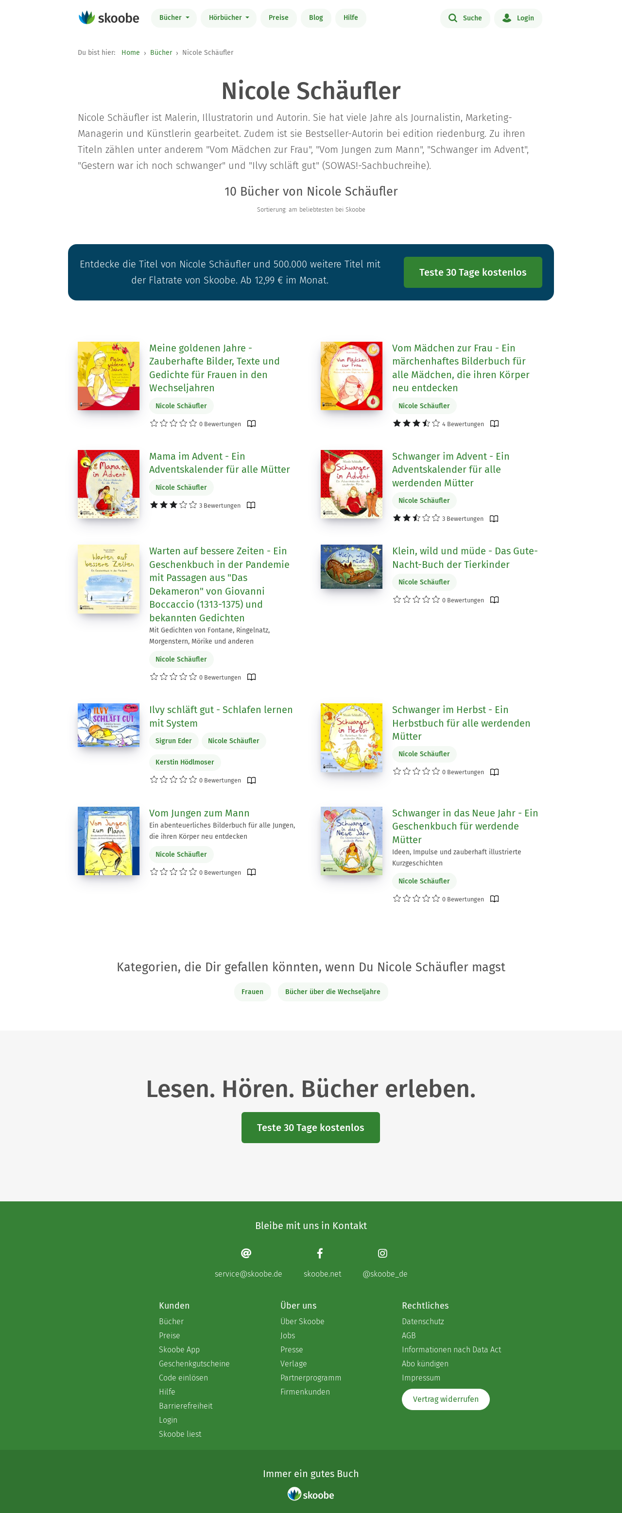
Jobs (287, 1335)
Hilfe (351, 18)
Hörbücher (226, 18)
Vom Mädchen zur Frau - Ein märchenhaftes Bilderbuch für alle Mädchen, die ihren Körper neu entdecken (461, 368)
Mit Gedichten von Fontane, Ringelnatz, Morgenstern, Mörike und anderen (209, 636)
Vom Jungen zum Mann (199, 813)
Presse (291, 1349)
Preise (279, 18)
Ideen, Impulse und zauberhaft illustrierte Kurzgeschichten (456, 857)
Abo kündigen (425, 1363)
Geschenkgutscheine (194, 1363)
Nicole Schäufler (181, 406)
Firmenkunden (305, 1392)
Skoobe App (179, 1349)
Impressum (421, 1377)
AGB (409, 1335)
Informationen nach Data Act (451, 1349)
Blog (316, 18)
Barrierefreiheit (185, 1406)
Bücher (171, 18)
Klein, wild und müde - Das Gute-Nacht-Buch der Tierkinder (465, 557)
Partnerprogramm (311, 1377)
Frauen (252, 992)
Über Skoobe (302, 1321)
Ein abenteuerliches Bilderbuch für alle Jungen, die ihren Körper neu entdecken (222, 831)
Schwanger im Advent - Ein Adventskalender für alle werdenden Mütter (451, 469)
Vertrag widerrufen (446, 1399)
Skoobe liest (180, 1434)
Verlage (293, 1363)
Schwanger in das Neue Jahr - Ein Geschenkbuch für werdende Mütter (465, 826)
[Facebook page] (322, 1263)
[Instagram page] (385, 1263)
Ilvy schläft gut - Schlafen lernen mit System (221, 716)
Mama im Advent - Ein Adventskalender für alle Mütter (219, 463)
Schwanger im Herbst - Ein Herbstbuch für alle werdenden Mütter (461, 723)
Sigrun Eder (174, 741)
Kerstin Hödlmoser (185, 762)
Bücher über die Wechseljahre (332, 992)
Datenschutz (423, 1321)
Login (518, 17)
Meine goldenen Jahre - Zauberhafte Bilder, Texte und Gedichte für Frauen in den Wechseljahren (214, 368)
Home (130, 53)
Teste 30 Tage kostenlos (473, 272)
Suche (465, 17)
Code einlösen (183, 1377)
